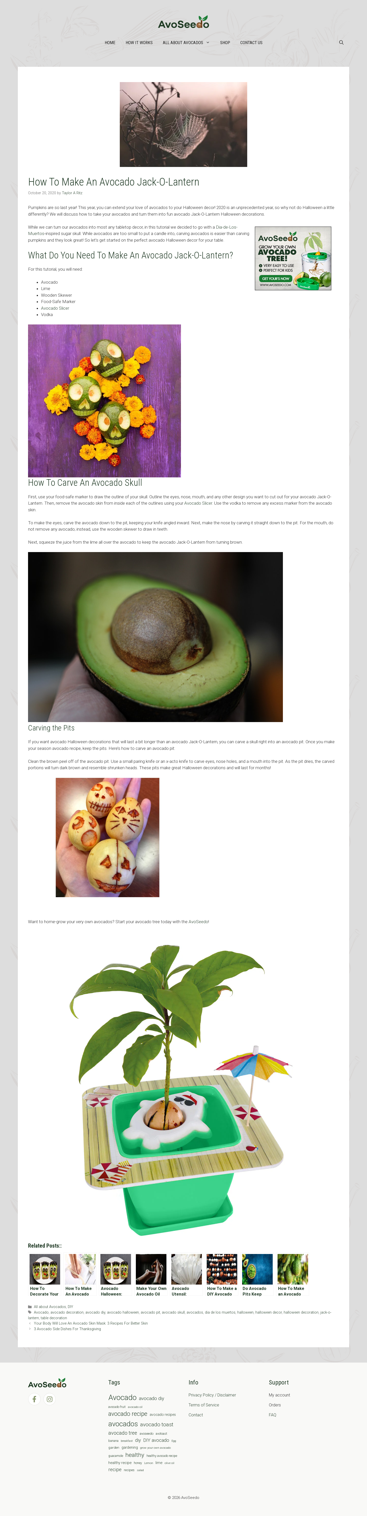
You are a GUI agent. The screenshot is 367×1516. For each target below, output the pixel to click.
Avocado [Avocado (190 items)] (122, 1397)
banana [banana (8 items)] (113, 1441)
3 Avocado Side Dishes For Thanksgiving (67, 1329)
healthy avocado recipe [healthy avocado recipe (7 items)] (162, 1456)
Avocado (41, 1312)
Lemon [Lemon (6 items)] (148, 1463)
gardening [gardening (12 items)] (130, 1447)
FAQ (272, 1415)
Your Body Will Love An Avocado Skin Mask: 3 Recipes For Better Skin (91, 1323)
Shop (225, 42)
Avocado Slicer (55, 308)
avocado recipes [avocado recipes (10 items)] (163, 1415)
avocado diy (95, 1312)
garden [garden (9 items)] (113, 1447)
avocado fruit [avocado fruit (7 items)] (117, 1407)
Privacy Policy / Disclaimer (212, 1395)
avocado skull (173, 1312)
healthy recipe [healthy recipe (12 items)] (120, 1462)
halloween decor (268, 1312)
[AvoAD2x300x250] (293, 288)
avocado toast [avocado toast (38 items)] (156, 1424)
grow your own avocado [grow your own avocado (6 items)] (155, 1447)
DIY (70, 1307)
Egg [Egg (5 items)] (174, 1441)
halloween (245, 1312)
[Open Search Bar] (341, 42)
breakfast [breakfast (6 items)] (127, 1441)
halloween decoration (301, 1312)
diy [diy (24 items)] (138, 1440)
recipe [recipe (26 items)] (115, 1469)
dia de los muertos (220, 1312)
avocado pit (150, 1312)
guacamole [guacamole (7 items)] (115, 1456)
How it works (139, 42)
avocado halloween (123, 1312)
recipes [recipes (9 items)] (129, 1470)
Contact (196, 1415)
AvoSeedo (198, 921)
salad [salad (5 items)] (140, 1470)
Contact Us (251, 42)
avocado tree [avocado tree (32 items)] (122, 1433)
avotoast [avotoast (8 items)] (161, 1433)
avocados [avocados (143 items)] (123, 1424)
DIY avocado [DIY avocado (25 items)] (156, 1440)
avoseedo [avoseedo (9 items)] (146, 1433)
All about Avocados (189, 42)
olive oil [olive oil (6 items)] (169, 1463)
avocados (195, 1312)
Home (110, 42)
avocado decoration (67, 1312)
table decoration (54, 1318)
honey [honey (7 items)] (138, 1463)
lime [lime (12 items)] (158, 1462)
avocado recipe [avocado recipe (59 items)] (127, 1413)
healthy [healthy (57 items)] (134, 1455)
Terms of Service (204, 1405)
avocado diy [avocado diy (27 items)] (151, 1398)
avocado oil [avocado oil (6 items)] (135, 1407)
